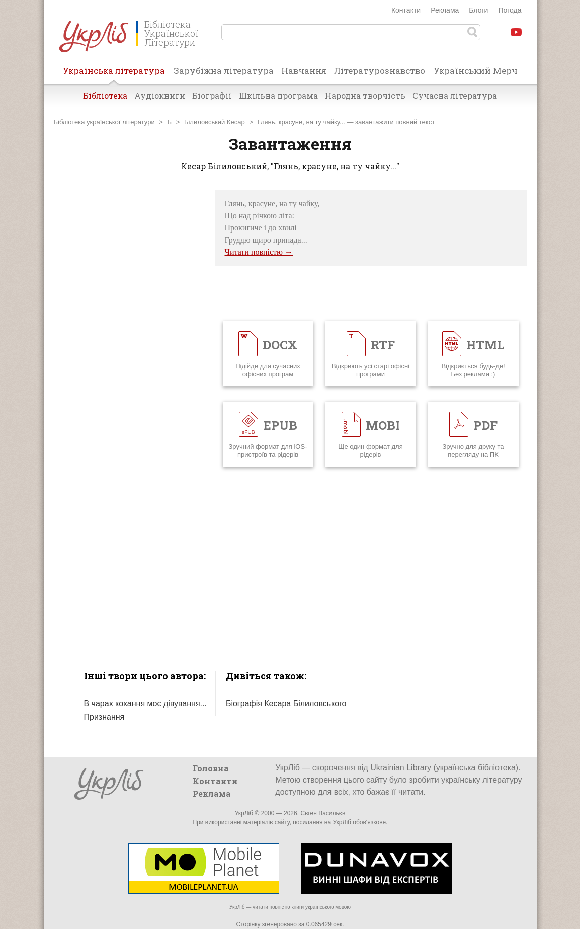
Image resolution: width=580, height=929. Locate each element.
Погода (509, 10)
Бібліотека (105, 95)
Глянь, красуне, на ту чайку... (301, 122)
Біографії (212, 95)
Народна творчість (365, 95)
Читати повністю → (259, 252)
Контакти (406, 10)
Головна (211, 768)
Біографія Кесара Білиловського (286, 703)
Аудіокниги (159, 95)
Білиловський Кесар (214, 122)
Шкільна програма (278, 95)
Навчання (303, 70)
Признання (104, 717)
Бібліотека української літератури (104, 122)
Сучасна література (454, 95)
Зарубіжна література (224, 70)
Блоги (478, 10)
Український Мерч (476, 70)
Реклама (445, 10)
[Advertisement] (129, 341)
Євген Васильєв (322, 813)
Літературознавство (379, 70)
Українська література (114, 74)
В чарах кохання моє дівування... (145, 703)
